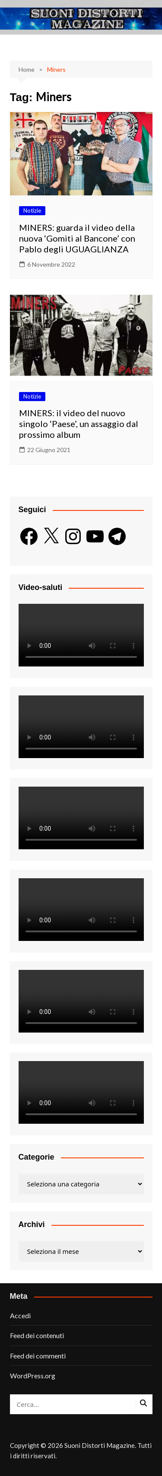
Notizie (32, 210)
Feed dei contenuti (37, 1335)
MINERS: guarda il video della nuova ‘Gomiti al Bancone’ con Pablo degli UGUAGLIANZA (77, 238)
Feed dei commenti (38, 1356)
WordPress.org (32, 1375)
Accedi (20, 1315)
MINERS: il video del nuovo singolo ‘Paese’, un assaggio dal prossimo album (78, 424)
